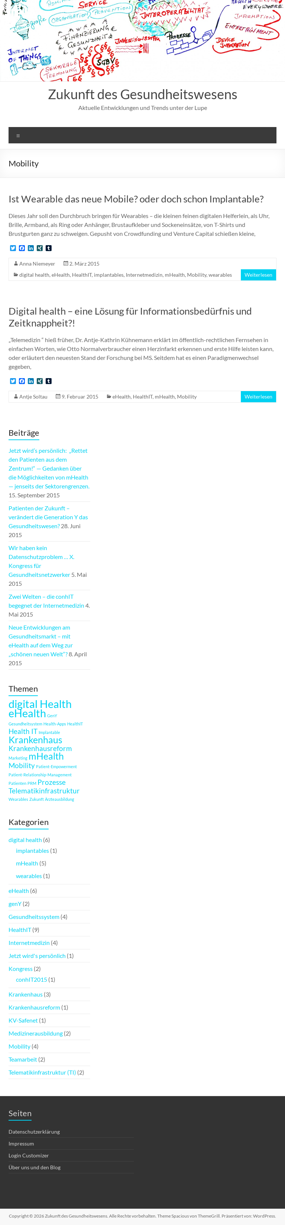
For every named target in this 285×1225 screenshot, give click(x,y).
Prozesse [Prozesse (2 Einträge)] (51, 782)
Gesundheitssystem (34, 916)
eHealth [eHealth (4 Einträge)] (27, 712)
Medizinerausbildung (36, 1033)
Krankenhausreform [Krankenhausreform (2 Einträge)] (40, 748)
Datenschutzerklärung (34, 1131)
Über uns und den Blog (34, 1167)
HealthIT (82, 275)
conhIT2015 (31, 979)
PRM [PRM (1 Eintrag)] (31, 783)
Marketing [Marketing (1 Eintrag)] (18, 758)
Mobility (196, 275)
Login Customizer (29, 1155)
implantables (109, 275)
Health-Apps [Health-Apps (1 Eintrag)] (54, 723)
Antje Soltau (33, 396)
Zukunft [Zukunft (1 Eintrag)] (36, 799)
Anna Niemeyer (37, 263)
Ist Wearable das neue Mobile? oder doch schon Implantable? (136, 199)
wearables (220, 275)
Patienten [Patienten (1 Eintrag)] (17, 783)
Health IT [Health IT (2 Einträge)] (23, 731)
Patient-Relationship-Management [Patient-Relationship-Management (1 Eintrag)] (40, 774)
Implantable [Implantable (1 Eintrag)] (49, 732)
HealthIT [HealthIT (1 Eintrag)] (75, 723)
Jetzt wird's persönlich (37, 955)
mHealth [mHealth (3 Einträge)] (46, 756)
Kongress (21, 968)
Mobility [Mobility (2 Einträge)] (22, 765)
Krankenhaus (26, 994)
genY (15, 903)
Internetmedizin (144, 275)
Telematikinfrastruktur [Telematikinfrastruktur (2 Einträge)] (44, 790)
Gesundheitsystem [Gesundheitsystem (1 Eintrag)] (25, 723)
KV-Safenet (23, 1020)
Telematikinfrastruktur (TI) (42, 1072)
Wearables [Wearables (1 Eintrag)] (18, 799)
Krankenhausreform (34, 1007)
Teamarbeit (23, 1059)
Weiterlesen (258, 275)
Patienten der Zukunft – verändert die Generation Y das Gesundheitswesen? (48, 516)
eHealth (61, 275)
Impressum (21, 1143)
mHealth (175, 275)
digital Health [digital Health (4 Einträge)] (40, 703)
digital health (34, 275)
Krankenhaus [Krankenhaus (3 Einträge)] (35, 739)
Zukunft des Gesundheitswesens (143, 94)
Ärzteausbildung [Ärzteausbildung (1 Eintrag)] (59, 799)
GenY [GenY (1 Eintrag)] (52, 715)
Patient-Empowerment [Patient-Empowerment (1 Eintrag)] (56, 766)
